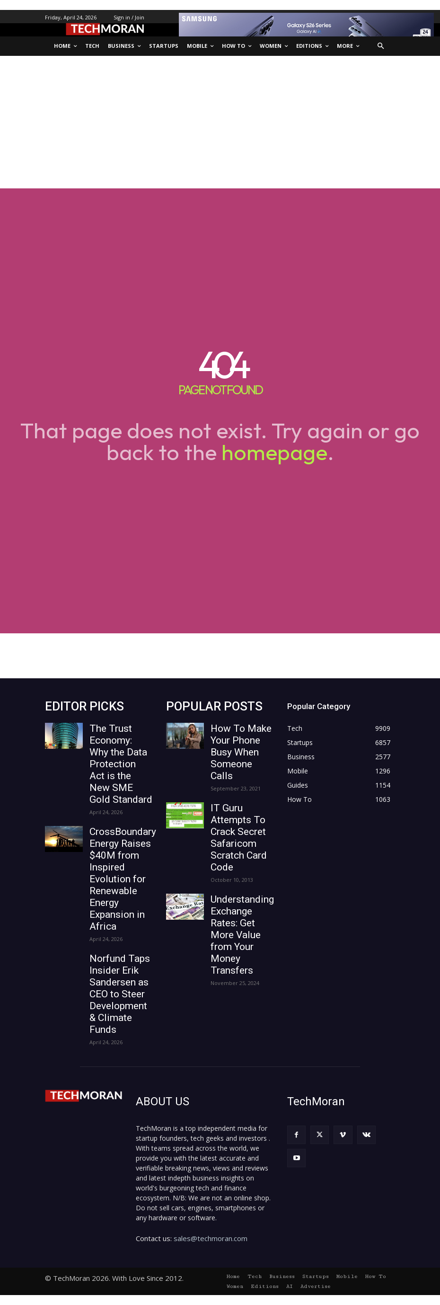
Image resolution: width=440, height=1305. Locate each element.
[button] (381, 46)
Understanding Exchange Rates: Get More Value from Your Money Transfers (242, 935)
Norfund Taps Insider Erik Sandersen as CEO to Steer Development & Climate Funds (119, 994)
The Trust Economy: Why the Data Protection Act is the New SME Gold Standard (120, 764)
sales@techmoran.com (210, 1238)
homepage (274, 452)
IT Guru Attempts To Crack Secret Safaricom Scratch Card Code (239, 837)
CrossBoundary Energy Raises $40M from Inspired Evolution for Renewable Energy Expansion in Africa (122, 879)
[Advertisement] (220, 122)
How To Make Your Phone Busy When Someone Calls (241, 752)
